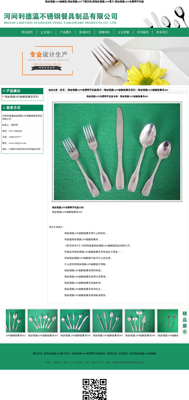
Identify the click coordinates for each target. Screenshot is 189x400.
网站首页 (38, 353)
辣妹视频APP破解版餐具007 (174, 335)
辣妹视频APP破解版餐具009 (153, 90)
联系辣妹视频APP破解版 (143, 353)
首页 (62, 90)
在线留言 (123, 353)
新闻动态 (112, 353)
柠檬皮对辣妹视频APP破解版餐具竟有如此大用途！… (93, 251)
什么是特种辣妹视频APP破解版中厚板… (86, 264)
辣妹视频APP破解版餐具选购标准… (83, 282)
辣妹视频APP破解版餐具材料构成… (83, 270)
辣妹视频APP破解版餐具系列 (21, 96)
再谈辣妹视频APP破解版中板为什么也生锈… (88, 258)
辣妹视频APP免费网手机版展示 (85, 90)
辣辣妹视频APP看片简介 (57, 353)
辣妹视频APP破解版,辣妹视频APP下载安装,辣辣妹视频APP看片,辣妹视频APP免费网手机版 (94, 1)
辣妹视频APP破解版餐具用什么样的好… (86, 233)
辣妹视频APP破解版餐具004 (77, 335)
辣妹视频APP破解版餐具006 (141, 335)
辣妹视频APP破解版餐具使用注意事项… (86, 276)
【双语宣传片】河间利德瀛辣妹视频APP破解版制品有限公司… (98, 245)
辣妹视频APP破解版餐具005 (109, 335)
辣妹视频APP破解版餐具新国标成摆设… (86, 295)
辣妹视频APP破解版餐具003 (44, 335)
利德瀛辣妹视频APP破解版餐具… (82, 239)
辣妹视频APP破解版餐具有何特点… (83, 289)
